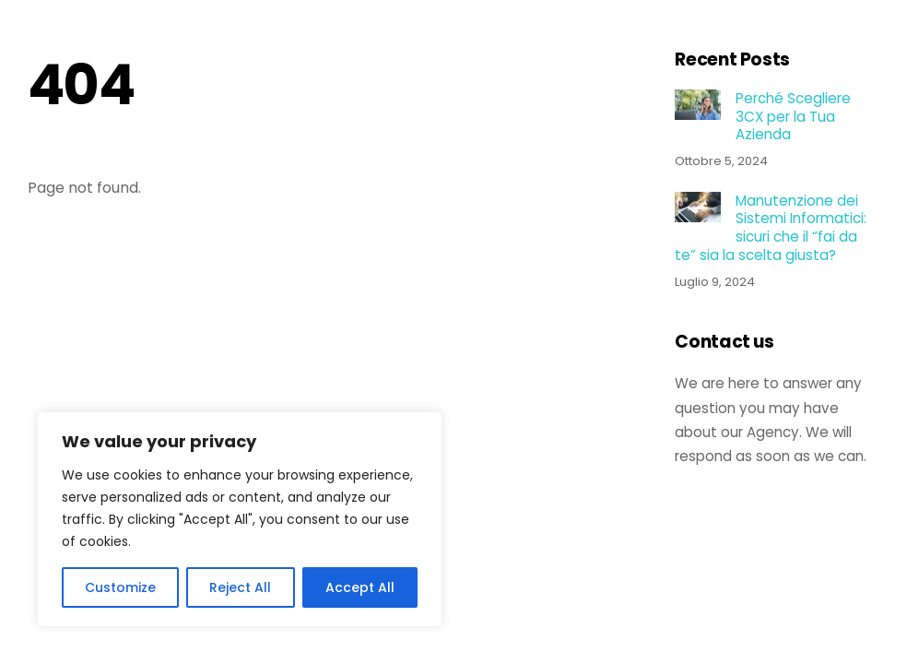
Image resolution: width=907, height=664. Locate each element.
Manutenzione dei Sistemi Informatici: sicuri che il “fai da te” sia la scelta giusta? (770, 228)
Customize (120, 587)
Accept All (360, 587)
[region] (239, 519)
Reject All (240, 587)
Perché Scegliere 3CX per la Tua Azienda (793, 116)
